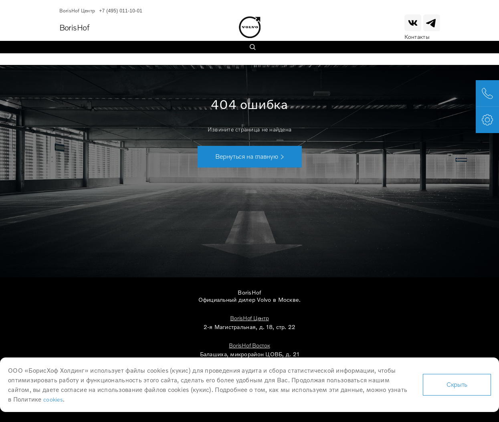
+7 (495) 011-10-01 (120, 11)
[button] (250, 157)
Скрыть (456, 384)
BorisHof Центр (249, 318)
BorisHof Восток (249, 345)
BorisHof (74, 27)
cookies (53, 399)
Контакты (417, 36)
